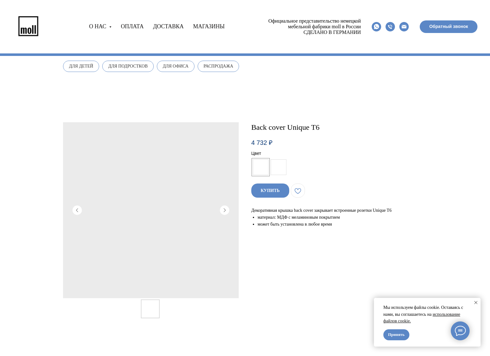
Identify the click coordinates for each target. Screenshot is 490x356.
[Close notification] (476, 302)
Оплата (132, 26)
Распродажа (218, 66)
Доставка (168, 26)
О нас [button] (98, 26)
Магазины (209, 26)
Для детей (81, 66)
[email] (404, 26)
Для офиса (176, 66)
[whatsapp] (376, 26)
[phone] (390, 26)
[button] (448, 26)
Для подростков (128, 66)
